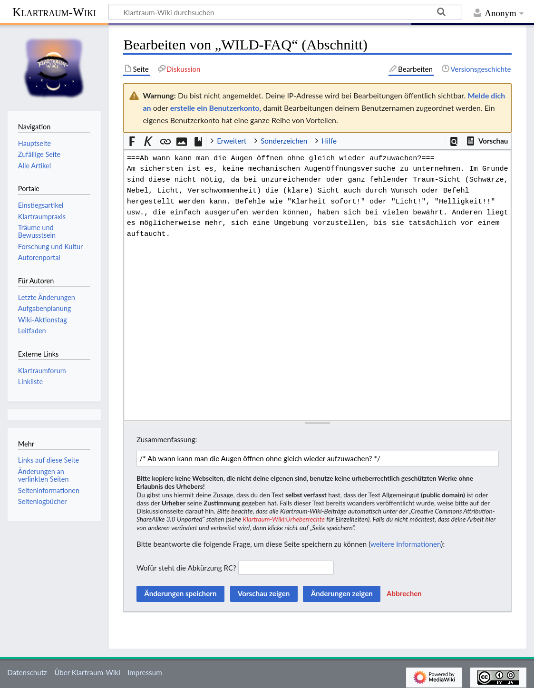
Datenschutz (27, 672)
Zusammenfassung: (166, 439)
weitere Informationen (405, 544)
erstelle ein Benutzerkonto (215, 107)
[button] (454, 141)
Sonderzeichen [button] (284, 140)
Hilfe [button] (329, 140)
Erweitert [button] (231, 140)
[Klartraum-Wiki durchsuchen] (285, 11)
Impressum (144, 672)
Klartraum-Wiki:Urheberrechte (284, 519)
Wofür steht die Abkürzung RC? (186, 567)
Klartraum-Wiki (54, 12)
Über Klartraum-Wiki (87, 672)
